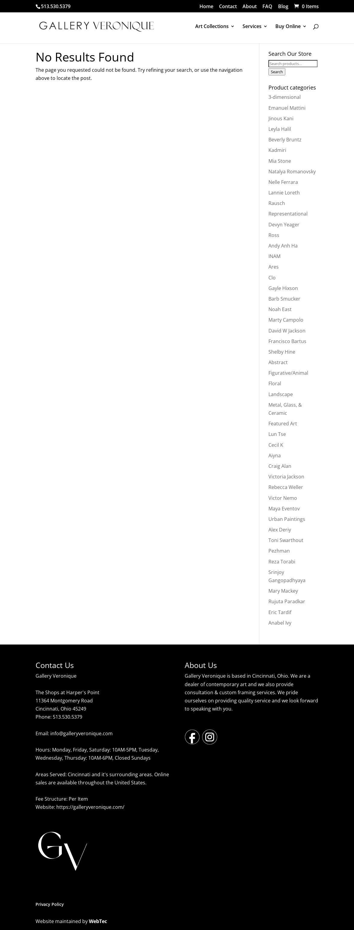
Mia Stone (279, 161)
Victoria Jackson (286, 476)
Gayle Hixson (283, 288)
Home (206, 7)
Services (252, 27)
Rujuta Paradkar (286, 601)
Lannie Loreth (284, 192)
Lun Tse (277, 434)
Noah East (280, 309)
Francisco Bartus (287, 341)
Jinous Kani (280, 118)
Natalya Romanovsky (292, 171)
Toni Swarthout (285, 540)
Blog (283, 7)
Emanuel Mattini (286, 108)
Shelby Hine (281, 351)
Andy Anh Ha (283, 245)
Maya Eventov (284, 508)
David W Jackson (286, 330)
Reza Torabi (281, 561)
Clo (272, 277)
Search (277, 71)
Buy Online (288, 27)
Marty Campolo (285, 320)
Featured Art (282, 423)
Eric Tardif (279, 612)
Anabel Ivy (279, 622)
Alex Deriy (279, 529)
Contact (228, 7)
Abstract (278, 362)
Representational (288, 213)
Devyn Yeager (283, 224)
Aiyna (274, 455)
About (250, 7)
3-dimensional (284, 97)
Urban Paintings (286, 519)
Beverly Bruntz (285, 139)
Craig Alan (279, 466)
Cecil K (275, 445)
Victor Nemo (282, 498)
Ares (273, 266)
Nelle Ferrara (283, 182)
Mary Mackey (283, 591)
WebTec (98, 921)
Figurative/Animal (288, 373)
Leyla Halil (279, 129)
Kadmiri (277, 150)
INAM (274, 256)
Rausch (276, 203)
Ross (273, 235)
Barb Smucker (284, 298)
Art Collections (212, 27)
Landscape (280, 394)
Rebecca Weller (285, 487)
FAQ (267, 7)
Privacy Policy (50, 904)
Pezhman (279, 550)
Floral (274, 383)
